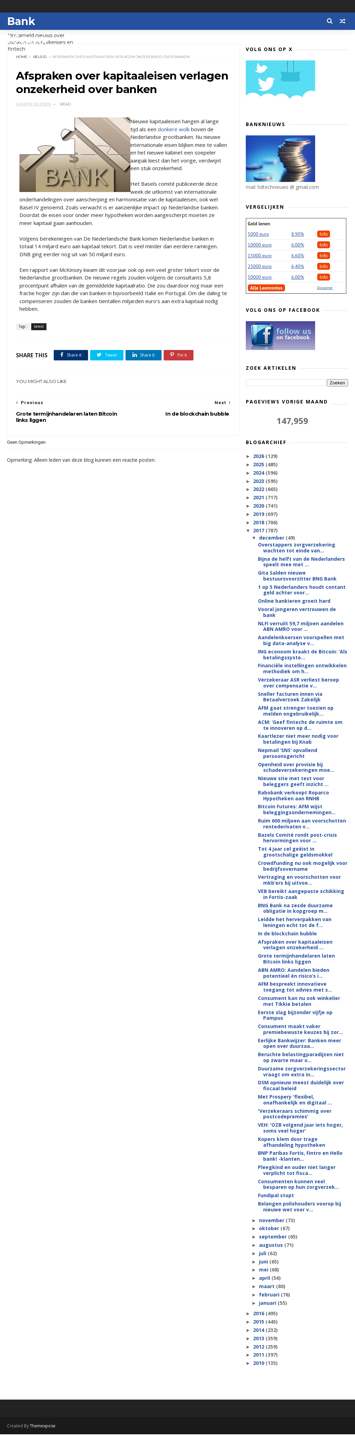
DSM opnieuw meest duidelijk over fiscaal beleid (301, 1085)
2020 (259, 506)
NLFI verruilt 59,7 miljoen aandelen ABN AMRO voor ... (301, 626)
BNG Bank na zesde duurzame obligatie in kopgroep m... (295, 908)
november (272, 1220)
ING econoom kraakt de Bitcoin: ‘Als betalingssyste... (302, 655)
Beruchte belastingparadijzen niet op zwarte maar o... (301, 1057)
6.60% (297, 256)
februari (270, 1295)
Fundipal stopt (276, 1195)
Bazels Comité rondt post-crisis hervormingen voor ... (297, 838)
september (273, 1237)
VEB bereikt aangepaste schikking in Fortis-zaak (301, 894)
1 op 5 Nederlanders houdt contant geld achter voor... (302, 590)
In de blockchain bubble (287, 934)
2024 (259, 473)
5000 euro (258, 234)
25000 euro (260, 267)
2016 (259, 1313)
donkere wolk (174, 129)
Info (324, 234)
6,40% (297, 267)
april (265, 1278)
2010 (259, 1363)
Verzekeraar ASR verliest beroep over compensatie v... (298, 683)
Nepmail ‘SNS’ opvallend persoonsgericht (287, 753)
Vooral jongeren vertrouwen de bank (297, 612)
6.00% (297, 245)
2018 (259, 522)
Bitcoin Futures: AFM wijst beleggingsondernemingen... (297, 809)
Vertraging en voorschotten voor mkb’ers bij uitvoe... (299, 880)
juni (264, 1262)
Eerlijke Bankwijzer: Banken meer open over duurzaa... (299, 1043)
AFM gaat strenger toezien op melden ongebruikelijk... (296, 711)
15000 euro (260, 256)
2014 (259, 1330)
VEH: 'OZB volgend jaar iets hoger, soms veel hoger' (300, 1128)
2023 (259, 481)
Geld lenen (259, 224)
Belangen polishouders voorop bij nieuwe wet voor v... (299, 1207)
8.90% (297, 234)
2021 (259, 497)
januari (268, 1303)
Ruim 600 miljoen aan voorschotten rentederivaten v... (302, 824)
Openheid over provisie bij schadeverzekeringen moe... (296, 767)
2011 (259, 1355)
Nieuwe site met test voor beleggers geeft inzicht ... (293, 781)
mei (264, 1270)
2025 (259, 464)
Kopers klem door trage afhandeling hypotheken (291, 1142)
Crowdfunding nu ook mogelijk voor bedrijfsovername (302, 866)
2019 (259, 514)
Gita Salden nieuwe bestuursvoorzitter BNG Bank (297, 576)
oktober (269, 1228)
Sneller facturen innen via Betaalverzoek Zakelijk (290, 697)
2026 (259, 456)
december (272, 538)
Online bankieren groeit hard (294, 601)
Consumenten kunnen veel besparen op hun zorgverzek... (298, 1184)
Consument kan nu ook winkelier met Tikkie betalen (299, 1001)
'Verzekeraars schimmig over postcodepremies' (294, 1114)
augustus (271, 1245)
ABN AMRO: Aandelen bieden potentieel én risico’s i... (293, 973)
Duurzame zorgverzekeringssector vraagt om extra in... (302, 1072)
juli (263, 1253)
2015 (259, 1322)
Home (21, 57)
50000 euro (260, 277)
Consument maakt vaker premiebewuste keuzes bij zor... (300, 1029)
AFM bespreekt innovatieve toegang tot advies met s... (295, 987)
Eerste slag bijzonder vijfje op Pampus (295, 1015)
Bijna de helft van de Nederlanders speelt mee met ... (301, 562)
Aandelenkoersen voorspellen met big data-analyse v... (301, 640)
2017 (259, 530)
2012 (259, 1347)
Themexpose (42, 1426)
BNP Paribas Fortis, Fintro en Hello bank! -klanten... (300, 1156)
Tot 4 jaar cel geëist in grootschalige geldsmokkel (295, 852)
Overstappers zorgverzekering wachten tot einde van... (296, 548)
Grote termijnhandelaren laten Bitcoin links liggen (296, 959)
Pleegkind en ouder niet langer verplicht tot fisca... (297, 1170)
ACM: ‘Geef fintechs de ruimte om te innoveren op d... (300, 725)
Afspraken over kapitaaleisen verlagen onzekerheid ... (295, 945)
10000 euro (260, 245)
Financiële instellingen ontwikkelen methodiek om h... (302, 668)
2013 (259, 1338)
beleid (39, 57)
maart (267, 1286)
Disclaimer (325, 288)
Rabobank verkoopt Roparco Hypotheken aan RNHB (293, 796)
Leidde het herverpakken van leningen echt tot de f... (294, 922)
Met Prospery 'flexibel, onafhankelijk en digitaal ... (295, 1100)
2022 (259, 489)
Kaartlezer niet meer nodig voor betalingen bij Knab (298, 739)
